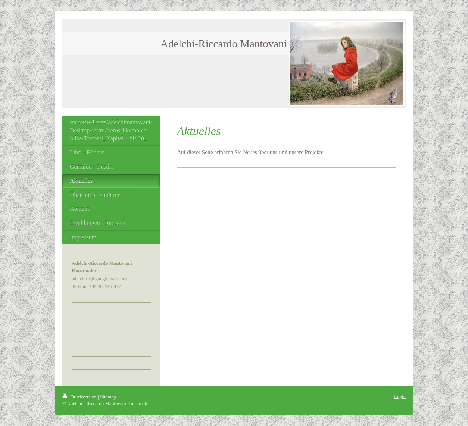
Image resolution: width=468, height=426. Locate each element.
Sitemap (108, 397)
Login (400, 396)
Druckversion (80, 397)
